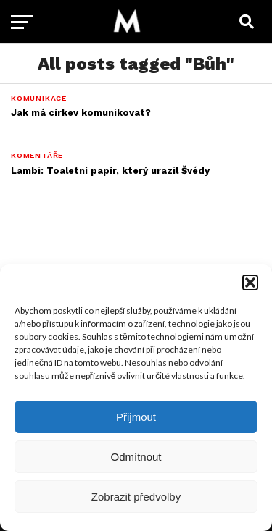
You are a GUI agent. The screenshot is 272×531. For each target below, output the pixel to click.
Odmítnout (135, 457)
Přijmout (136, 417)
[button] (250, 282)
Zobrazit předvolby (136, 496)
